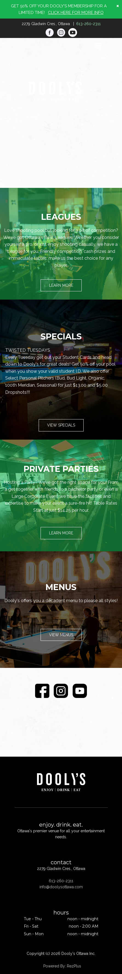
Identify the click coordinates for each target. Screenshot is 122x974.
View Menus (61, 635)
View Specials (61, 425)
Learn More (61, 285)
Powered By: (55, 966)
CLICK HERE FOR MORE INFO (76, 12)
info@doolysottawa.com (61, 887)
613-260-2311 (88, 24)
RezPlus (74, 966)
